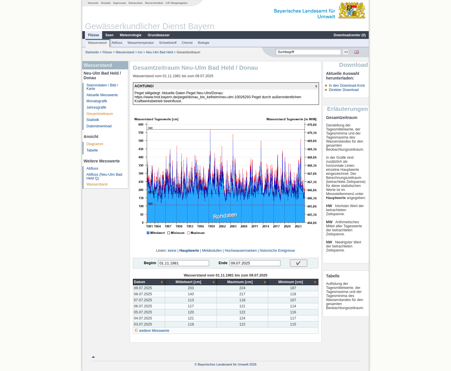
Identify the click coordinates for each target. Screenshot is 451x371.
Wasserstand (97, 42)
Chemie (187, 42)
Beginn (150, 263)
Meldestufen (212, 251)
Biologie (203, 42)
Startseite (93, 2)
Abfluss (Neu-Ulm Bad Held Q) (105, 176)
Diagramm (95, 144)
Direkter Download (344, 90)
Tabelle (92, 150)
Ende (223, 263)
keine (172, 251)
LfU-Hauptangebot (176, 2)
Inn (140, 52)
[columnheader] (149, 282)
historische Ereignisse (277, 251)
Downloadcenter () (350, 35)
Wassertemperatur (140, 42)
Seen (109, 35)
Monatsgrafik (97, 101)
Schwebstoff (168, 42)
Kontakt (106, 2)
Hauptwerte (189, 251)
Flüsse (93, 35)
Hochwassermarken (241, 251)
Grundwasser (159, 35)
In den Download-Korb (347, 86)
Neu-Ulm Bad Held (159, 52)
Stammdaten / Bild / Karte (102, 87)
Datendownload (99, 126)
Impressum (119, 2)
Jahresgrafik (96, 107)
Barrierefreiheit (154, 2)
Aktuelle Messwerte (102, 95)
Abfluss (117, 42)
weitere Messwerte (154, 331)
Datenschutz (136, 2)
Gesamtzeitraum (100, 114)
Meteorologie (131, 35)
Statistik (93, 120)
